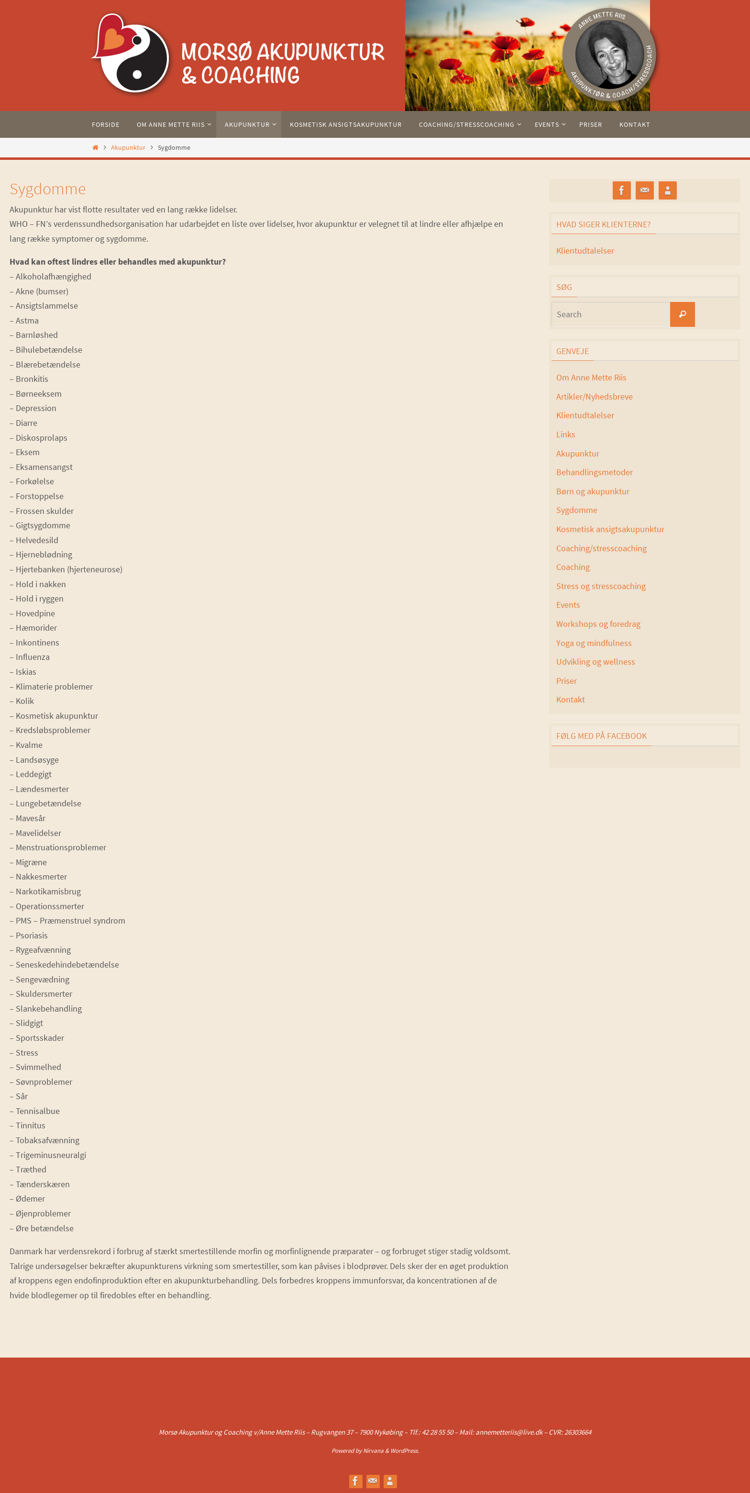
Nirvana (373, 1451)
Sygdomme (576, 509)
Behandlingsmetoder (594, 472)
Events (568, 604)
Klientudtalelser (585, 250)
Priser (566, 680)
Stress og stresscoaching (601, 585)
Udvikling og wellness (595, 661)
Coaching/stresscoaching (601, 548)
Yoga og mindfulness (594, 642)
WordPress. (404, 1451)
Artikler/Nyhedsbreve (594, 396)
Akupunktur (128, 147)
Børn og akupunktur (592, 491)
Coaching (573, 566)
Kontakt (570, 699)
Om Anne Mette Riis (591, 377)
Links (565, 434)
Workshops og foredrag (598, 623)
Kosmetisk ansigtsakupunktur (610, 529)
